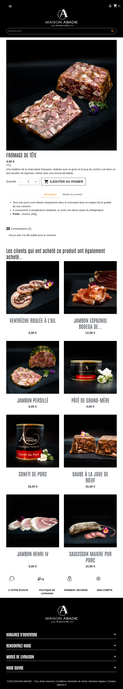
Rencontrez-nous (18, 645)
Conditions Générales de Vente (71, 681)
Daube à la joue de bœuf (90, 476)
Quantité (11, 181)
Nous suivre (14, 667)
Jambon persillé (32, 400)
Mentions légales (97, 681)
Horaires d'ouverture (21, 634)
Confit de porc (33, 473)
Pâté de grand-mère (90, 400)
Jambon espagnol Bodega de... (90, 323)
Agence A (61, 684)
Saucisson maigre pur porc (90, 556)
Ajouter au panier (63, 181)
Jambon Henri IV (32, 553)
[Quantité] (28, 182)
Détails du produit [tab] (72, 194)
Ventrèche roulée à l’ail (33, 320)
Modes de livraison (20, 656)
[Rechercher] (61, 31)
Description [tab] (50, 194)
